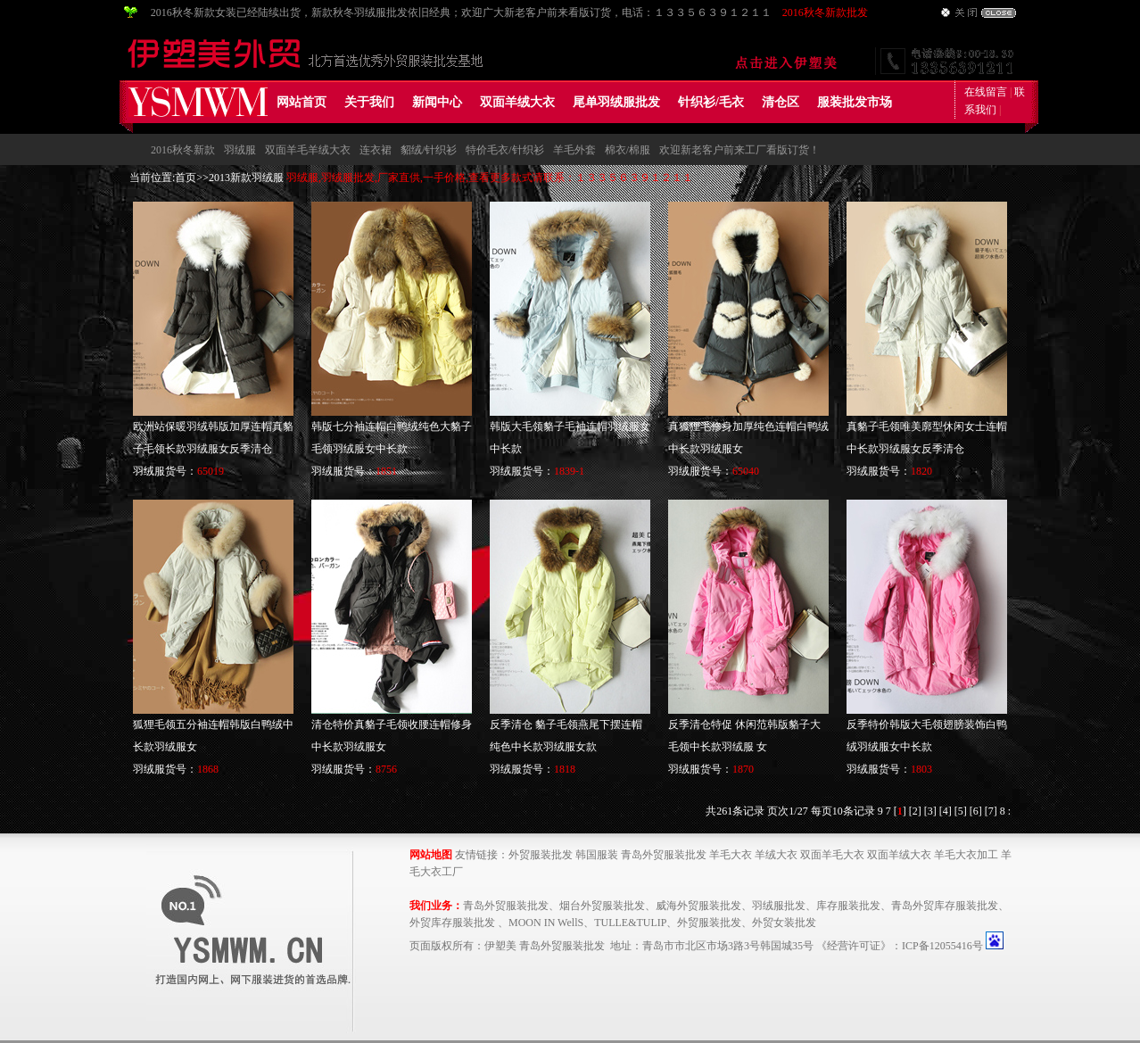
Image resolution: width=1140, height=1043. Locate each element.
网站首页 (301, 102)
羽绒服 (240, 150)
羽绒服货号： (178, 471)
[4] (945, 811)
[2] (915, 811)
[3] (930, 811)
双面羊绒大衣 (517, 102)
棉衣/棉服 (627, 150)
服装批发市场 (854, 102)
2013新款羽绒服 (246, 177)
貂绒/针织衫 (429, 150)
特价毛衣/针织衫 (504, 150)
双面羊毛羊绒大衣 (308, 150)
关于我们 (369, 102)
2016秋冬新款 (183, 150)
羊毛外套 (574, 150)
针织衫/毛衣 (711, 102)
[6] (976, 811)
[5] (960, 811)
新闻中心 (437, 102)
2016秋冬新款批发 (825, 12)
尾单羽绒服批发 (616, 102)
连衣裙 (375, 150)
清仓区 (780, 102)
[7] (991, 811)
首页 (185, 177)
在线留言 (985, 92)
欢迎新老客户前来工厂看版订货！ (739, 150)
